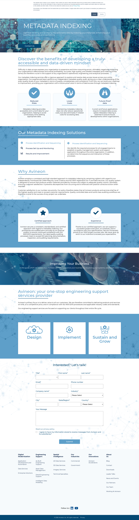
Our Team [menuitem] (109, 487)
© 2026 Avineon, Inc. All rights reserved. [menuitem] (66, 517)
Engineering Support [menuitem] (41, 456)
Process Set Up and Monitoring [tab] (37, 148)
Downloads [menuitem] (110, 470)
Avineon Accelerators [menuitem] (93, 462)
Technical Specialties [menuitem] (60, 474)
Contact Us (30, 46)
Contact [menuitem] (109, 465)
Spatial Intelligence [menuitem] (58, 456)
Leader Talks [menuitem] (110, 474)
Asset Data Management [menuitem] (40, 469)
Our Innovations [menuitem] (93, 456)
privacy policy (48, 429)
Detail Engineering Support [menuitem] (42, 475)
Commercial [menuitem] (75, 461)
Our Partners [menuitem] (110, 483)
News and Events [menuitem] (112, 478)
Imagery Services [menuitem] (59, 470)
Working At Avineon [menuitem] (113, 491)
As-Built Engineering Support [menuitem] (40, 462)
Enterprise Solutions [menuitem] (25, 473)
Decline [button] (102, 14)
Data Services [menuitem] (23, 469)
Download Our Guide (69, 274)
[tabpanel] (69, 149)
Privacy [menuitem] (82, 517)
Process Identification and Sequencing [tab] (41, 142)
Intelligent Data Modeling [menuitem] (41, 481)
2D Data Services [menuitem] (59, 461)
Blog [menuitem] (108, 461)
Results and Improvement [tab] (35, 153)
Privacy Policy (76, 5)
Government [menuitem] (75, 465)
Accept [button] (94, 14)
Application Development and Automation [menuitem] (24, 462)
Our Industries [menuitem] (75, 456)
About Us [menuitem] (108, 456)
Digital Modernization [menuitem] (24, 456)
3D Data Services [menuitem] (59, 465)
